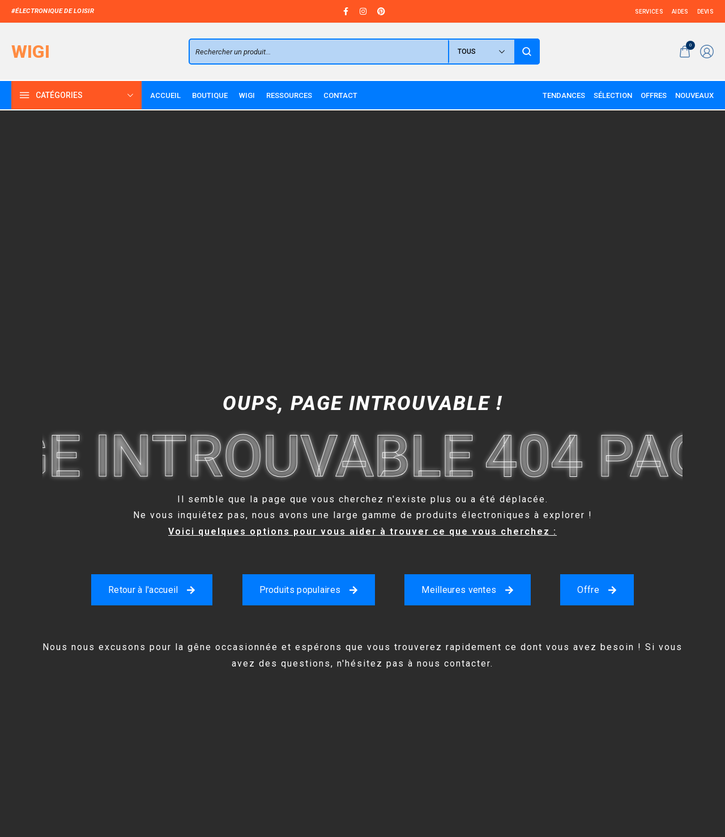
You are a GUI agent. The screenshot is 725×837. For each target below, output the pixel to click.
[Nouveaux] (694, 95)
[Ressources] (289, 95)
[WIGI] (247, 95)
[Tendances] (564, 95)
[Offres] (654, 95)
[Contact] (340, 95)
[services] (649, 11)
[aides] (680, 11)
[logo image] (30, 51)
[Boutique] (210, 95)
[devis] (705, 11)
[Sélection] (613, 95)
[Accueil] (165, 95)
